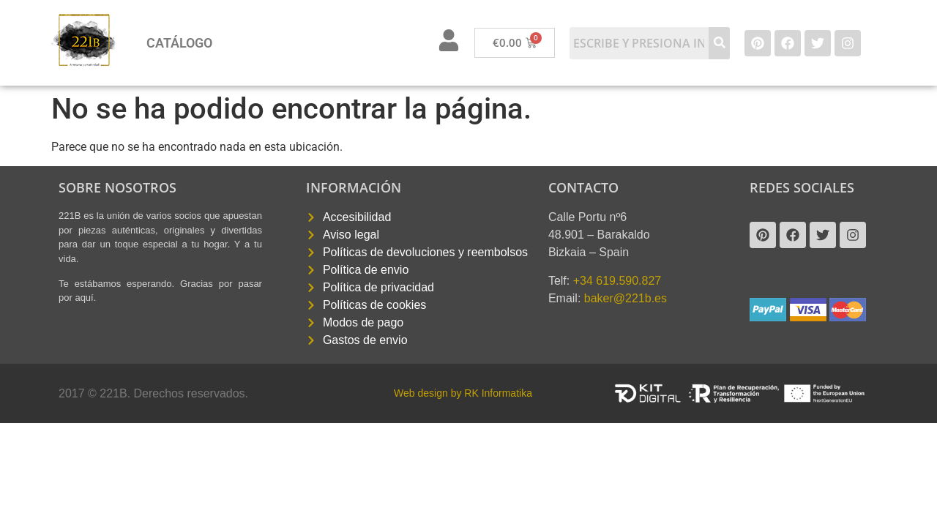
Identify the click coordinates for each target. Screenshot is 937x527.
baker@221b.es (625, 298)
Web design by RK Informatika (463, 393)
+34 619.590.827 (617, 280)
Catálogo (179, 43)
